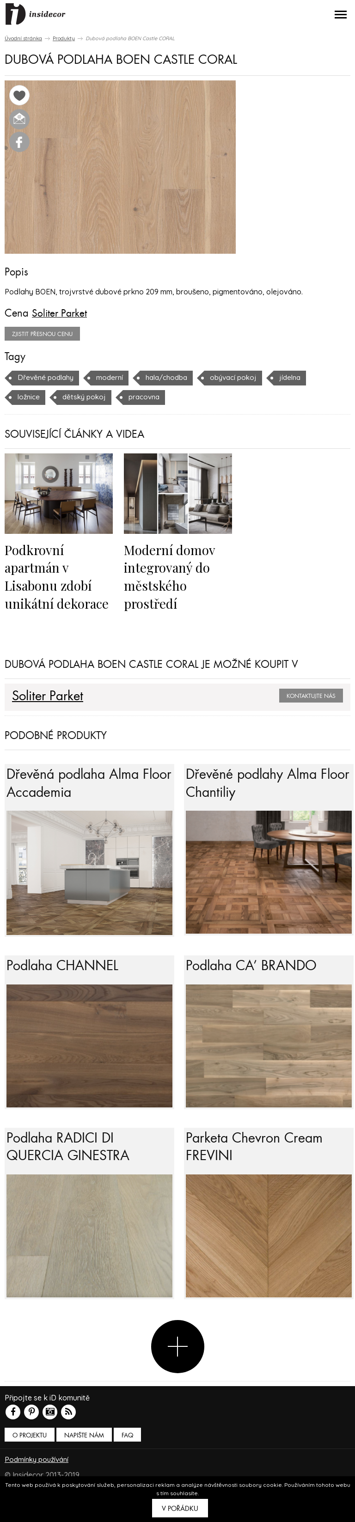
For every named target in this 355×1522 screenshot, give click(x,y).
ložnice (29, 396)
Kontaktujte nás (311, 694)
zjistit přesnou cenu (42, 333)
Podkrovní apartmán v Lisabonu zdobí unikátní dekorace (58, 575)
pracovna (148, 396)
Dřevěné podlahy (47, 377)
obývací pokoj (243, 377)
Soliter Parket (60, 313)
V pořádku (180, 1508)
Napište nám (84, 1457)
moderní (114, 377)
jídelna (302, 377)
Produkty (64, 38)
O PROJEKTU (29, 1457)
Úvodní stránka (23, 38)
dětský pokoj (87, 396)
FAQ (127, 1457)
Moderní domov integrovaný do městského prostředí (170, 575)
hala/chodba (173, 377)
